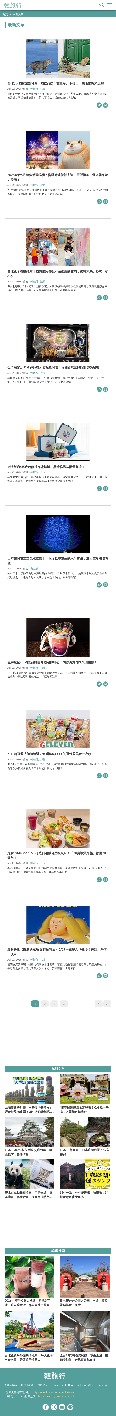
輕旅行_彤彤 (37, 88)
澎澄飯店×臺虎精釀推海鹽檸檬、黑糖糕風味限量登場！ (46, 467)
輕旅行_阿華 (37, 185)
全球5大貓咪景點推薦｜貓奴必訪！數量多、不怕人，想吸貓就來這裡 (55, 83)
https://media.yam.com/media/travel (54, 1392)
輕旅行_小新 (37, 372)
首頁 (5, 14)
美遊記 (34, 568)
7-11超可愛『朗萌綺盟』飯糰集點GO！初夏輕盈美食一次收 (49, 754)
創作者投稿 (11, 1384)
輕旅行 (13, 5)
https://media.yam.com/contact (56, 1396)
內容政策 (42, 1384)
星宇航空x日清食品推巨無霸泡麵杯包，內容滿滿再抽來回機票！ (52, 662)
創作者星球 (27, 1384)
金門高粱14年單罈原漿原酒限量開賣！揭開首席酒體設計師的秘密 (53, 367)
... (64, 1003)
